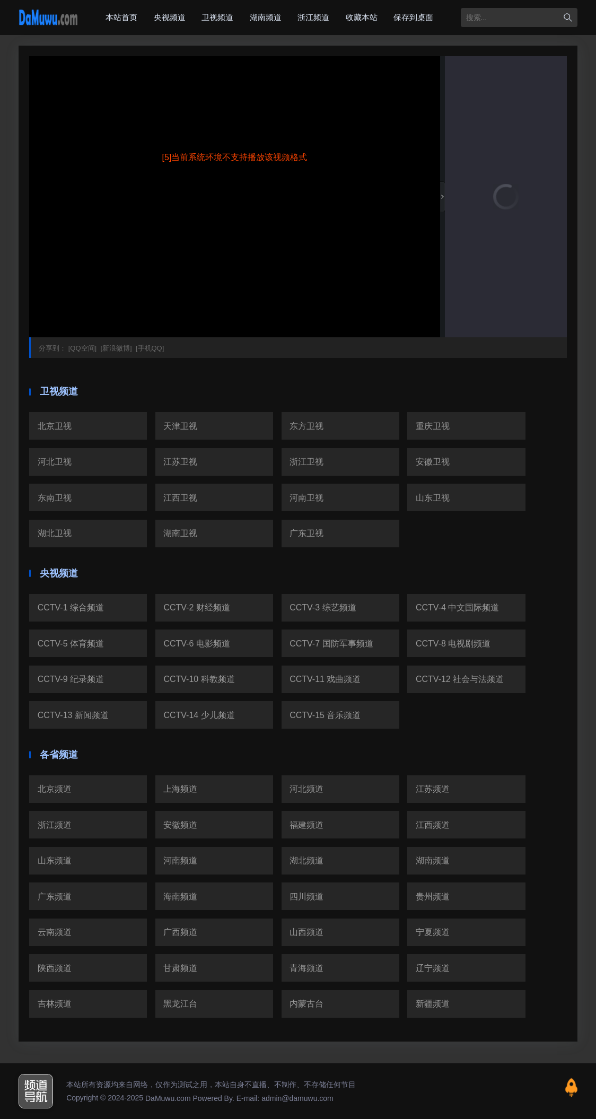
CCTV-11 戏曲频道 (325, 679)
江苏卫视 (180, 461)
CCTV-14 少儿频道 (198, 715)
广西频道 (180, 932)
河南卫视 (306, 497)
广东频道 (55, 896)
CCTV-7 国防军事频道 (331, 643)
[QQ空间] (81, 348)
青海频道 (306, 968)
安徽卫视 (433, 461)
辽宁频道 (433, 968)
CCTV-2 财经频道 (196, 607)
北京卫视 (55, 426)
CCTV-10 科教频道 (198, 679)
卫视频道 (217, 17)
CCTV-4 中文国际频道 (457, 607)
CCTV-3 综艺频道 (323, 607)
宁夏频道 (433, 932)
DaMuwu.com (168, 1098)
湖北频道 (306, 860)
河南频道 (180, 860)
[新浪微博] (115, 348)
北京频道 (55, 788)
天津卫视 (180, 426)
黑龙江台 (180, 1003)
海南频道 (180, 896)
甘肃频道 (180, 968)
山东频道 (55, 860)
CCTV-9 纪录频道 (71, 679)
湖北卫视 (55, 533)
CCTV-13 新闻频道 (73, 715)
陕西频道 (55, 968)
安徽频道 (180, 824)
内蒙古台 (306, 1003)
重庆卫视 (433, 426)
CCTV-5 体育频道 (71, 643)
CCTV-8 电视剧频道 (453, 643)
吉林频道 (55, 1003)
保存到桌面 (413, 17)
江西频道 (433, 824)
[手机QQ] (149, 348)
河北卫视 (55, 461)
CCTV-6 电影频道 (196, 643)
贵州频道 (433, 896)
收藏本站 (362, 17)
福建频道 (306, 824)
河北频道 (306, 788)
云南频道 (55, 932)
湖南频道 (266, 17)
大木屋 (48, 17)
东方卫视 (306, 426)
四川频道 (306, 896)
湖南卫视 (180, 533)
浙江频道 (313, 17)
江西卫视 (180, 497)
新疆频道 (433, 1003)
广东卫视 (306, 533)
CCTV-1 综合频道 (71, 607)
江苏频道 (433, 788)
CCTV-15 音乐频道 (325, 715)
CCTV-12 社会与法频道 (460, 679)
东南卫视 (55, 497)
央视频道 (170, 17)
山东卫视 (433, 497)
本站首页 (121, 17)
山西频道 (306, 932)
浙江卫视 (306, 461)
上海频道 (180, 788)
